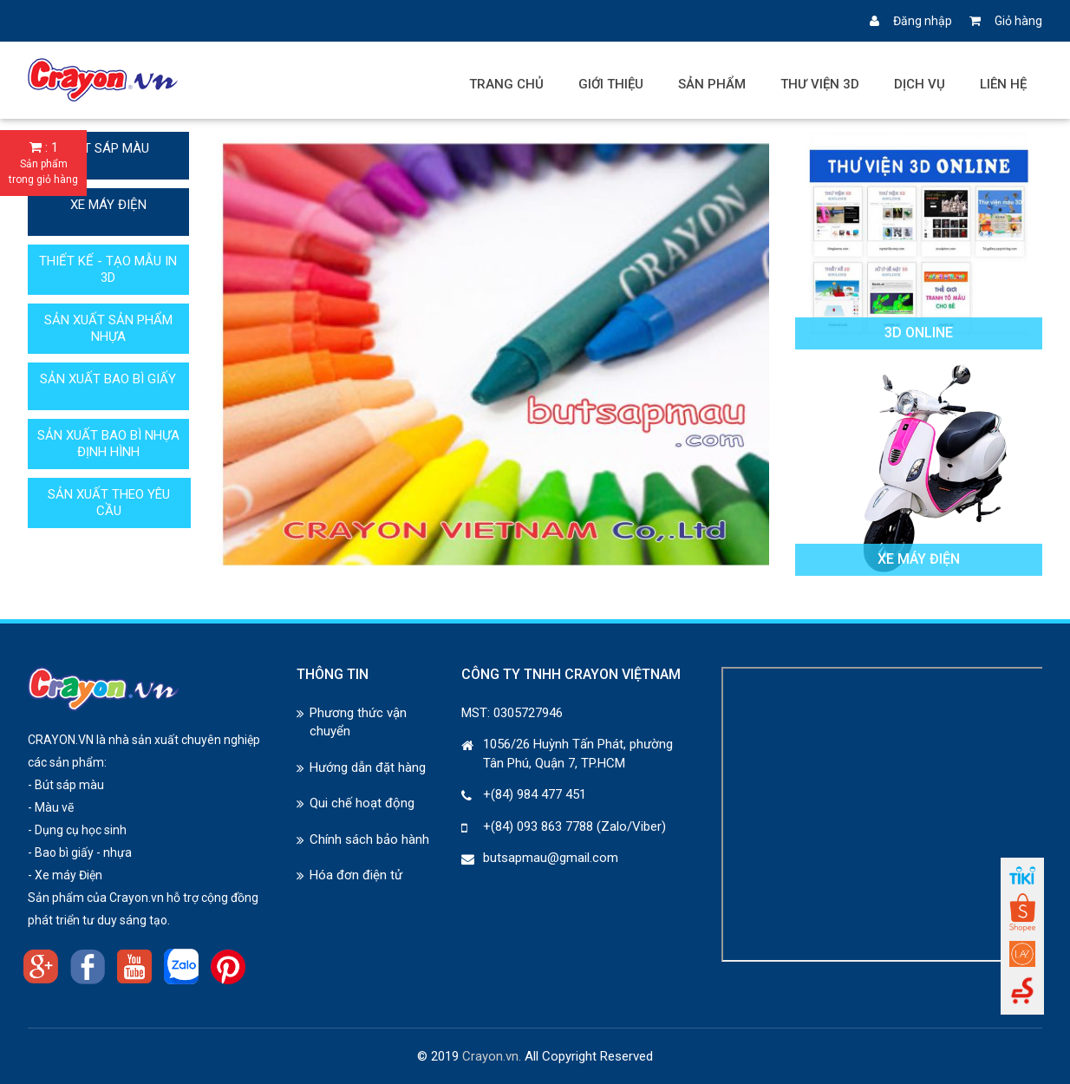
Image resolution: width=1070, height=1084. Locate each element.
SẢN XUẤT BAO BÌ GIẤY (108, 379)
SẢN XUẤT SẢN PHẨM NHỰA (108, 328)
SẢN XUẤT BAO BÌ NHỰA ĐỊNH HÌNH (108, 444)
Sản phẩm (712, 84)
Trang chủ (506, 84)
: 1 (43, 163)
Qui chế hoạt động (362, 803)
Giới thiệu (610, 84)
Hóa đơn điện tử (356, 875)
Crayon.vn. (491, 1056)
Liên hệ (1003, 84)
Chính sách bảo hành (369, 839)
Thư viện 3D (819, 84)
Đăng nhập (911, 21)
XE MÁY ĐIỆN (108, 204)
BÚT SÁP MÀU (108, 148)
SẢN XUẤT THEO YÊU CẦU (109, 502)
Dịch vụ (919, 84)
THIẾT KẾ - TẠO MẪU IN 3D (108, 269)
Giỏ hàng (1005, 21)
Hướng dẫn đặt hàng (368, 767)
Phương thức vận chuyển (358, 722)
